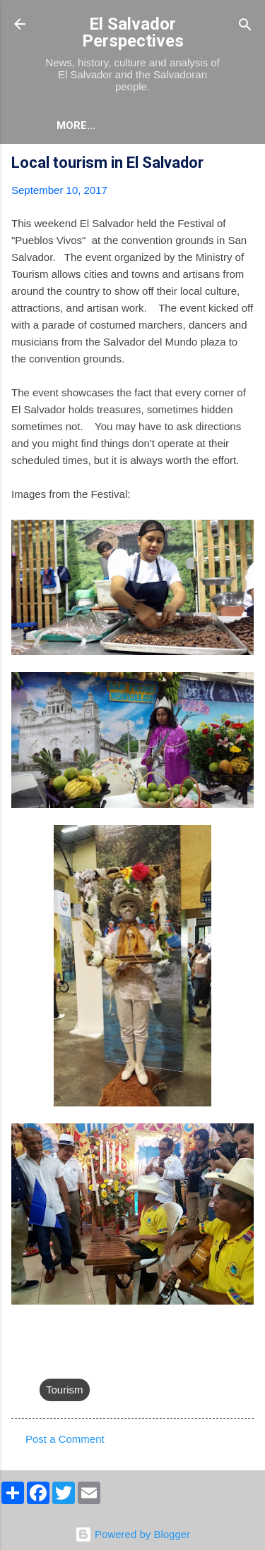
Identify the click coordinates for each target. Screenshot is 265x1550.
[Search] (245, 25)
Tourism (64, 1390)
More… (76, 125)
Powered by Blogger (132, 1534)
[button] (245, 164)
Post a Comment (65, 1439)
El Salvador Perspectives (133, 32)
